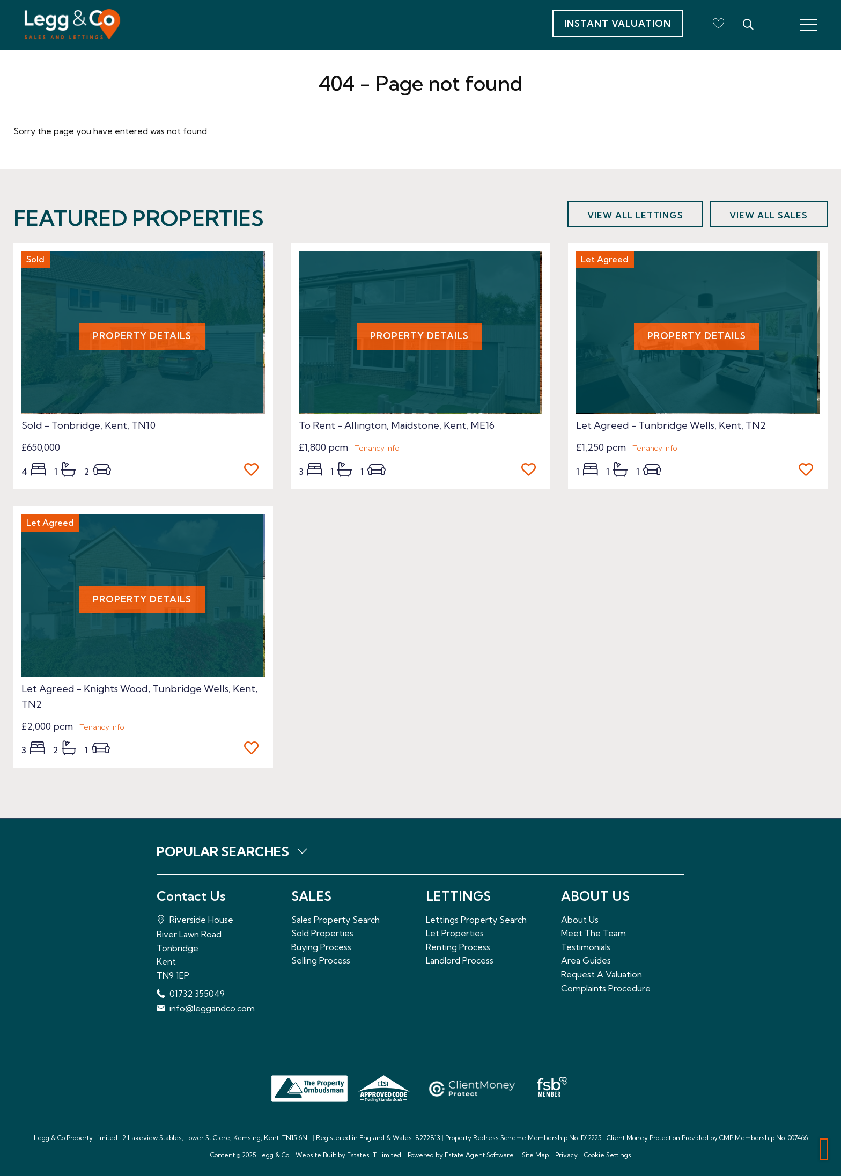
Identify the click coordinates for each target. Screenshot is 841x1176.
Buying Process (321, 947)
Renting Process (458, 947)
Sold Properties (322, 933)
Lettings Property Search (476, 919)
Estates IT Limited (374, 1155)
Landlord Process (459, 960)
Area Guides (586, 960)
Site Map (535, 1155)
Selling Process (320, 960)
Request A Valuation (601, 974)
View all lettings (635, 215)
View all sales (768, 215)
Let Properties (455, 933)
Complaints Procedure (606, 988)
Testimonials (585, 947)
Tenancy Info (377, 448)
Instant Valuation (617, 23)
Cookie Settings (607, 1155)
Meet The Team (593, 933)
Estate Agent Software (479, 1155)
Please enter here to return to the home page (303, 131)
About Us (580, 919)
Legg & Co (273, 1155)
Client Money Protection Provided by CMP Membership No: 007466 (707, 1138)
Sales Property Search (335, 919)
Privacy (566, 1155)
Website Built (316, 1155)
